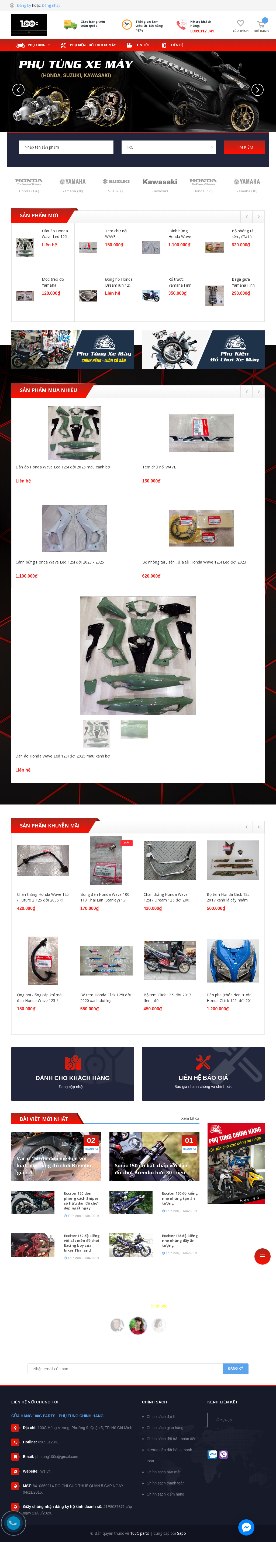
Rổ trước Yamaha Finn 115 (180, 282)
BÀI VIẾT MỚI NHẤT (44, 1119)
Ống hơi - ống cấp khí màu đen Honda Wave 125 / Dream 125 (40, 997)
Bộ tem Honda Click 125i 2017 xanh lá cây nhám (228, 897)
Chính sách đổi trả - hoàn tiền (171, 1439)
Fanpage (224, 1420)
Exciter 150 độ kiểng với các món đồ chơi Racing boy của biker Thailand (82, 1243)
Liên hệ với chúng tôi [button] (34, 1402)
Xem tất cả (190, 1118)
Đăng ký (24, 5)
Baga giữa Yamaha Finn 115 (243, 282)
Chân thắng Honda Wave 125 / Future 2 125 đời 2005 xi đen (43, 897)
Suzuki (116, 191)
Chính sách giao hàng (165, 1428)
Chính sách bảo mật (164, 1472)
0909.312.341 (202, 30)
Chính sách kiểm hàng (165, 1494)
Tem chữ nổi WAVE (116, 233)
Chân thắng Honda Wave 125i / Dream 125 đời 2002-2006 (168, 897)
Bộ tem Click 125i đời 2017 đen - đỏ (167, 997)
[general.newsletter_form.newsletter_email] (138, 1368)
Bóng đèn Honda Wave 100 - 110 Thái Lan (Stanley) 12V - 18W (106, 897)
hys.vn (45, 1471)
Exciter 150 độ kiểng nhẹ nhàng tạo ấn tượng (180, 1198)
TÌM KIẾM (244, 147)
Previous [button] (246, 216)
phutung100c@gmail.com (56, 1456)
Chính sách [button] (154, 1402)
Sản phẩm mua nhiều (48, 390)
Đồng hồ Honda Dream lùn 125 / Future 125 (119, 282)
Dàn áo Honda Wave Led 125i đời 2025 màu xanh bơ (55, 233)
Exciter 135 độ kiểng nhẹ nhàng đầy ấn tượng (180, 1240)
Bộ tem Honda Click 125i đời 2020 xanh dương (105, 997)
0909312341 (48, 1442)
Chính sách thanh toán (166, 1483)
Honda (29, 191)
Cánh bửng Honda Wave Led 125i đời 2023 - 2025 (179, 233)
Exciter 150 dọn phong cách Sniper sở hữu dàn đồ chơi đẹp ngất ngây (81, 1201)
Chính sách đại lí (161, 1416)
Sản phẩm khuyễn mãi (50, 825)
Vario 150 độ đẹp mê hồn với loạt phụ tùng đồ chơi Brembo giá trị (54, 1165)
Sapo (181, 1533)
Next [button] (259, 216)
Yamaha (73, 191)
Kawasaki (160, 191)
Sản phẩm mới (39, 215)
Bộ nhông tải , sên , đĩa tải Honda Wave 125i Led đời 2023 (244, 233)
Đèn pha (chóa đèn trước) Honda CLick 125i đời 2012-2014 (231, 997)
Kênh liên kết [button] (223, 1402)
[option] (138, 272)
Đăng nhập (51, 5)
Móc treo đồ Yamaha (53, 282)
